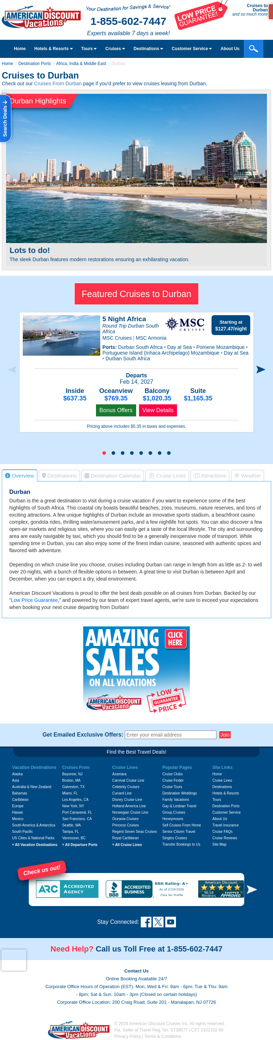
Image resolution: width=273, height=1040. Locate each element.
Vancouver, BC (74, 838)
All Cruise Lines (127, 845)
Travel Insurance (226, 825)
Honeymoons (172, 819)
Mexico (17, 819)
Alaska (17, 774)
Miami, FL (70, 793)
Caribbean (20, 800)
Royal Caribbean (125, 838)
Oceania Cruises (125, 819)
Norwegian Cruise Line (130, 812)
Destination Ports (34, 63)
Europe (17, 806)
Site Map (219, 844)
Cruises (115, 48)
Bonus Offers (116, 410)
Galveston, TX (73, 787)
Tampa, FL (70, 832)
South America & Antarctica (33, 825)
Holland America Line (129, 806)
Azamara (119, 774)
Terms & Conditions (162, 1036)
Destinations (148, 48)
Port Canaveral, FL (77, 812)
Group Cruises (173, 812)
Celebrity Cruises (125, 787)
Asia (15, 780)
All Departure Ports (79, 845)
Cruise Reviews (225, 838)
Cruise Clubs (172, 774)
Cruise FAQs (223, 832)
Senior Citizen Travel (178, 832)
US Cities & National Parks (33, 838)
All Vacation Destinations (34, 845)
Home (20, 48)
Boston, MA (71, 780)
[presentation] (12, 369)
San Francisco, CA (77, 819)
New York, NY (73, 806)
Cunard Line (122, 793)
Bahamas (19, 793)
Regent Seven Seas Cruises (134, 832)
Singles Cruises (174, 838)
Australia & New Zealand (31, 787)
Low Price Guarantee (34, 600)
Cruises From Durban (58, 83)
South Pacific (22, 832)
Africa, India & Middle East (81, 63)
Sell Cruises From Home (181, 825)
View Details (158, 410)
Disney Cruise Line (127, 800)
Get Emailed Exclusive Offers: (82, 735)
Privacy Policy (127, 1036)
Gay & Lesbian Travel (179, 806)
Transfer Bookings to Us (181, 844)
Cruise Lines (222, 780)
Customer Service (227, 812)
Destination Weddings (179, 793)
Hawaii (17, 812)
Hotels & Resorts (53, 48)
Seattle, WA (71, 825)
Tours (89, 48)
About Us (220, 819)
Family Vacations (175, 800)
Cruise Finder (173, 780)
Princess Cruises (125, 825)
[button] (104, 453)
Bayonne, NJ (72, 774)
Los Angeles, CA (75, 800)
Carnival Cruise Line (128, 780)
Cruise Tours (172, 787)
